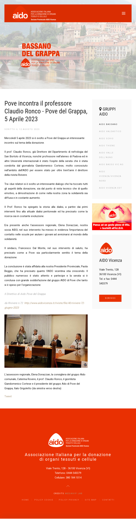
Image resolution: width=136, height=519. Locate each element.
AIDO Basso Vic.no (111, 164)
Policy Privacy (69, 500)
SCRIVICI (110, 298)
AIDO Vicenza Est (110, 188)
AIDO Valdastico (110, 131)
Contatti (108, 500)
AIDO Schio (106, 138)
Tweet (8, 396)
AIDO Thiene (107, 146)
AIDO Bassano (108, 124)
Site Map (91, 500)
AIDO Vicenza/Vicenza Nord (110, 176)
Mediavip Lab (74, 493)
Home (25, 500)
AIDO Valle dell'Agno (106, 155)
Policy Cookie (43, 500)
